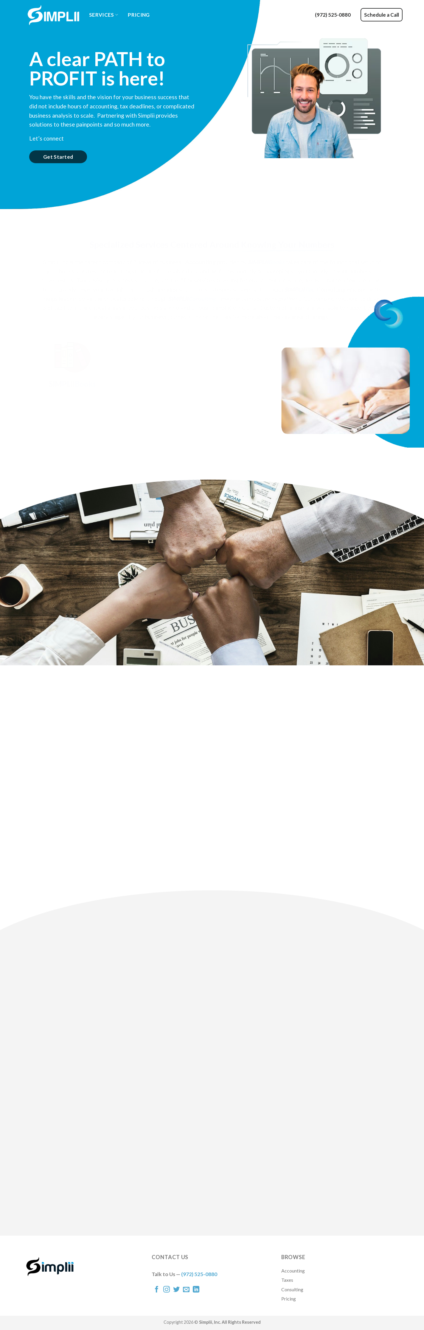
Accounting (293, 1270)
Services (103, 15)
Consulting (292, 1289)
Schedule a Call (381, 15)
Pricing (139, 15)
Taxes (287, 1280)
